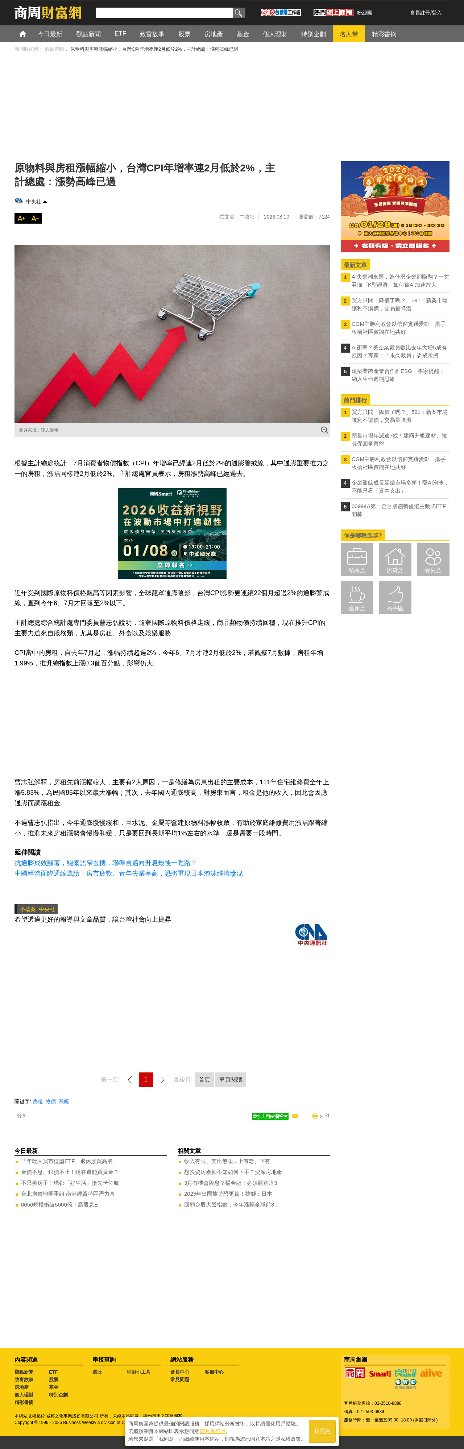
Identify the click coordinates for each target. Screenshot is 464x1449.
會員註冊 (420, 13)
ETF (53, 1372)
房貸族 (395, 570)
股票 (53, 1379)
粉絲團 (364, 13)
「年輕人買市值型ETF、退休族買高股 (67, 1161)
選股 (97, 1372)
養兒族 (433, 570)
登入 (437, 13)
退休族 (357, 608)
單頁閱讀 (230, 1079)
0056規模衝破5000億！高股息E (59, 1204)
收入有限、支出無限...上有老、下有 (227, 1161)
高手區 (395, 608)
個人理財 (23, 1395)
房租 (38, 1101)
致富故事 (23, 1379)
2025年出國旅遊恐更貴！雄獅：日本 (228, 1194)
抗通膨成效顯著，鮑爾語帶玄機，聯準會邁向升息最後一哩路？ (105, 863)
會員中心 (179, 1372)
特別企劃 (58, 1395)
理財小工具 (138, 1372)
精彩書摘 (23, 1402)
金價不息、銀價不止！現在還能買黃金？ (70, 1172)
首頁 (29, 33)
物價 (51, 1101)
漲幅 (64, 1101)
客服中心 (214, 1372)
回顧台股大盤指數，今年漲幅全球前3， (231, 1204)
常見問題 (179, 1379)
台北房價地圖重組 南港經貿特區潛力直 (68, 1194)
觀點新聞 (23, 1372)
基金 (53, 1387)
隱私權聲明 (212, 1431)
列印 (324, 1115)
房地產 (21, 1387)
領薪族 (357, 570)
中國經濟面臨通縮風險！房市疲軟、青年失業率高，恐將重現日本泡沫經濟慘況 (128, 873)
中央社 (33, 201)
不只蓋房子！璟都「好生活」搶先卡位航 (70, 1183)
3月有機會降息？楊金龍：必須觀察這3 (230, 1183)
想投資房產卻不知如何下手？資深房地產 (233, 1172)
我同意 (322, 1431)
